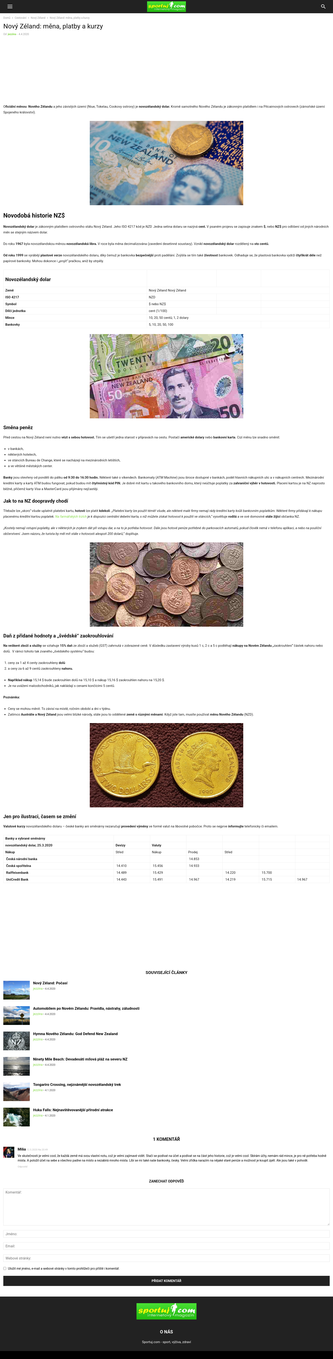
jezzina (12, 34)
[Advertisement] (40, 71)
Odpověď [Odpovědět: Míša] (22, 1166)
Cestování (20, 17)
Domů (6, 17)
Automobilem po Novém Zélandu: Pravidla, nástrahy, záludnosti (86, 1008)
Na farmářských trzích (71, 517)
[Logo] (166, 1318)
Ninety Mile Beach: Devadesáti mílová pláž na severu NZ (80, 1059)
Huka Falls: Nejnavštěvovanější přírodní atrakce (73, 1110)
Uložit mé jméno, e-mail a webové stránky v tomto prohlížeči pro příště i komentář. (64, 1268)
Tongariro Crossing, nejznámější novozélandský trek (77, 1084)
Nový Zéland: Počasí (50, 983)
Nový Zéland (38, 17)
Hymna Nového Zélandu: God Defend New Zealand (75, 1034)
